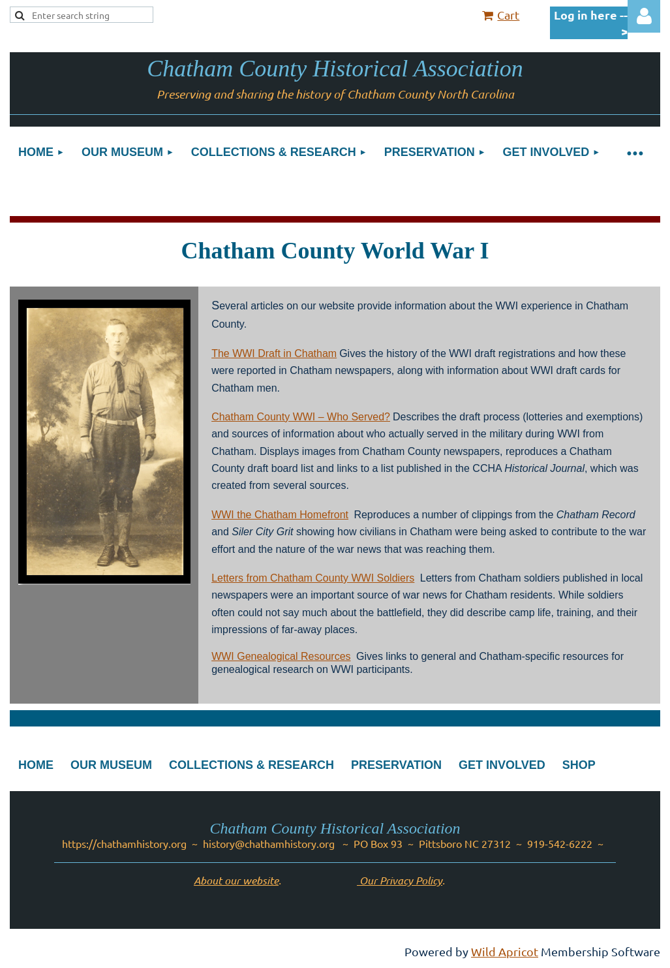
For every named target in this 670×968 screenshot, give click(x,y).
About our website (236, 880)
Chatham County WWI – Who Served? (300, 416)
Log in (644, 16)
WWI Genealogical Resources (280, 656)
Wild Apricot (504, 951)
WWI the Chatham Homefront (279, 514)
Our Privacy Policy (399, 880)
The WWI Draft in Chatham (274, 353)
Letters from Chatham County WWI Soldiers (312, 578)
